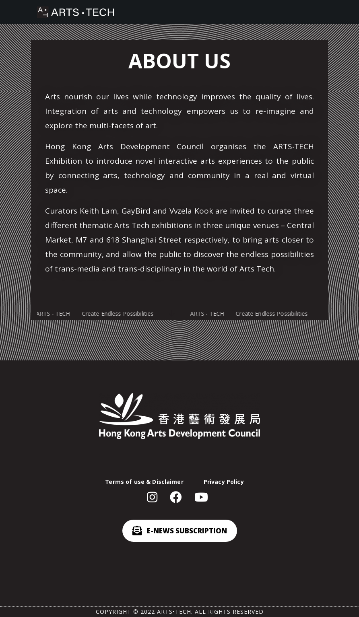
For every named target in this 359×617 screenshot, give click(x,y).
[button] (155, 497)
